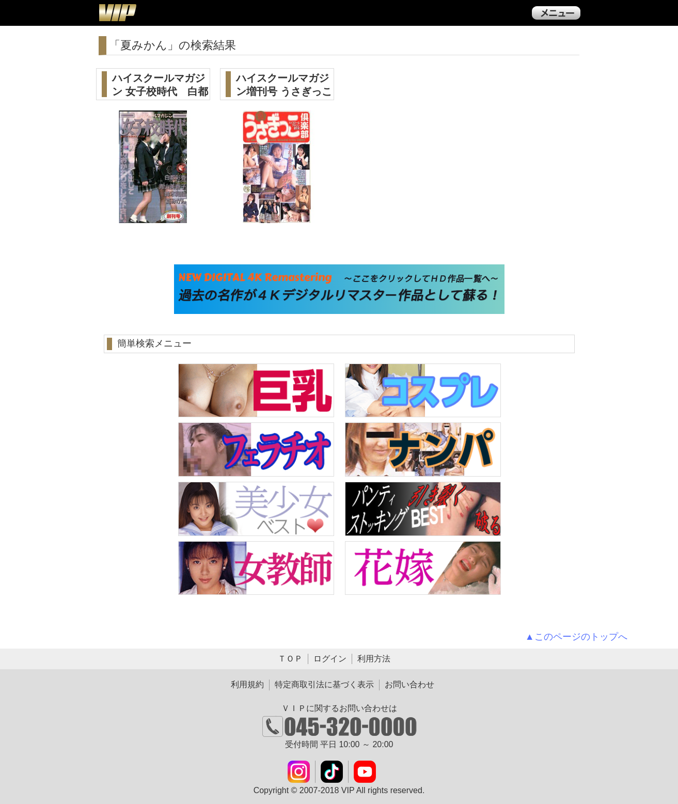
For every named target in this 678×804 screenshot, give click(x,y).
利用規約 (247, 684)
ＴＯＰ (290, 658)
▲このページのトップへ (576, 637)
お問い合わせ (409, 684)
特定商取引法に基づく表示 (324, 684)
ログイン (329, 658)
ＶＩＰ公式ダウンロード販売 (117, 12)
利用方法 (373, 658)
